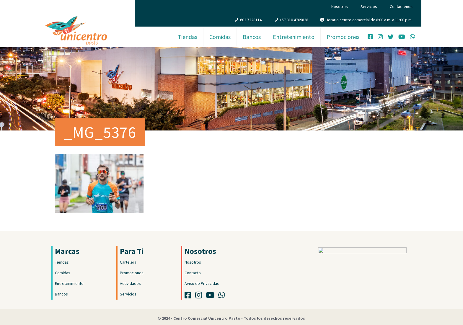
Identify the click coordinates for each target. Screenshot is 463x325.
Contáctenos (401, 6)
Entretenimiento (69, 283)
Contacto (193, 272)
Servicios (369, 6)
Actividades (130, 283)
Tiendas (62, 262)
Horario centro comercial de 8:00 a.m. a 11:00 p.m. (369, 19)
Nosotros (339, 6)
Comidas (62, 272)
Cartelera (128, 262)
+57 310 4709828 (294, 19)
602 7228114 (251, 19)
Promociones (132, 272)
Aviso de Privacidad (202, 283)
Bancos (61, 294)
